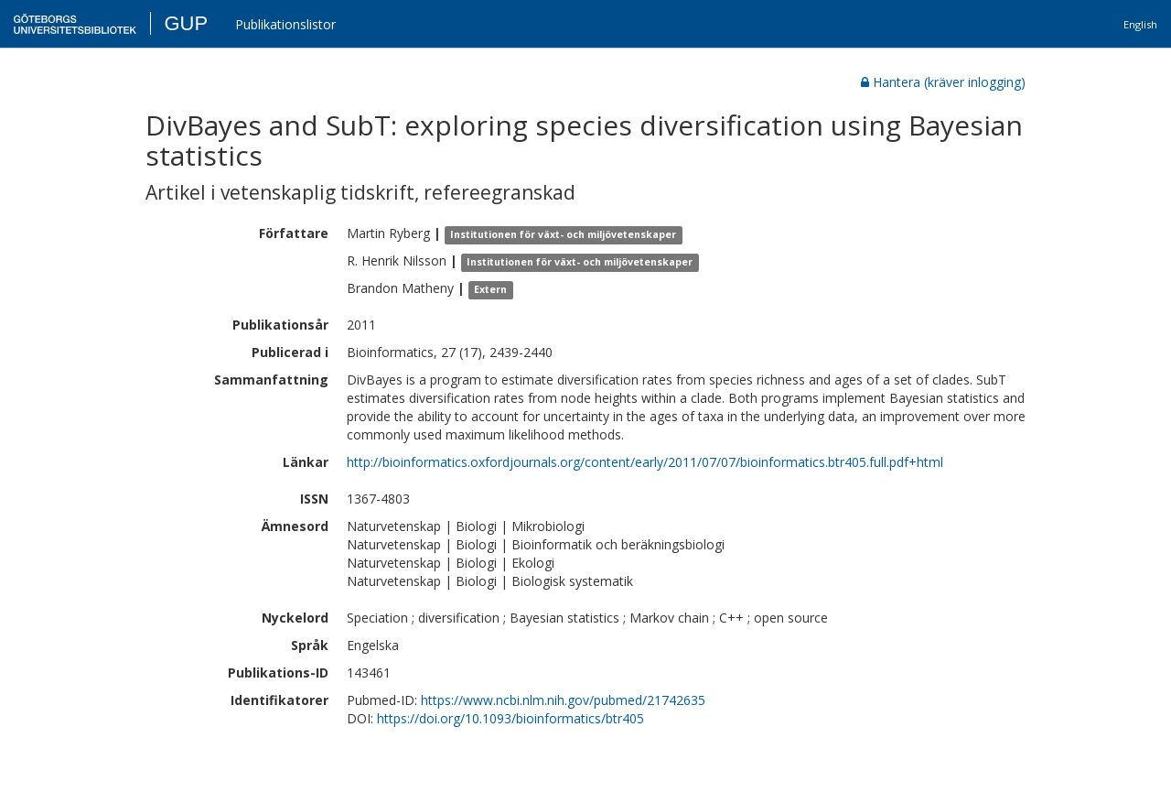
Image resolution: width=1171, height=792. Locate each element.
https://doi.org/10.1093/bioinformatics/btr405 (510, 718)
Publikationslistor (285, 24)
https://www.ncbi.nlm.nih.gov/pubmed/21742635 (563, 700)
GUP (186, 23)
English (1140, 24)
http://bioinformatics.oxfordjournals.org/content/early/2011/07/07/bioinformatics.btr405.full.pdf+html (645, 462)
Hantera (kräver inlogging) (943, 82)
